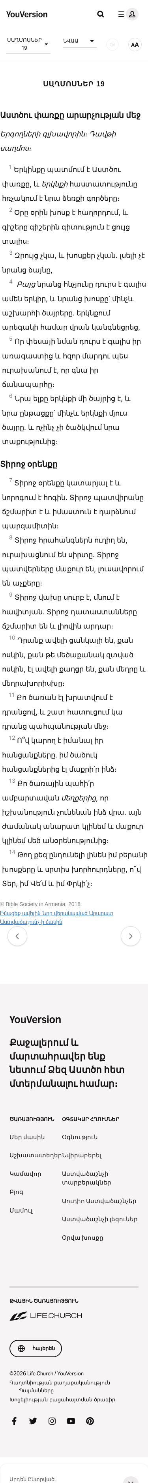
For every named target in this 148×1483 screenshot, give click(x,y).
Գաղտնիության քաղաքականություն (59, 1382)
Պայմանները (36, 1390)
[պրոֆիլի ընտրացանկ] (127, 14)
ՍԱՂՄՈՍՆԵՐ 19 (29, 44)
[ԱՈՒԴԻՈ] (112, 44)
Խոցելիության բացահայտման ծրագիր (62, 1399)
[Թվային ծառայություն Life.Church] (74, 1304)
